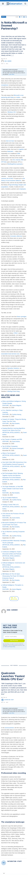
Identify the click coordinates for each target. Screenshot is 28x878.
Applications (20, 829)
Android (18, 160)
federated (10, 151)
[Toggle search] (25, 4)
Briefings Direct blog (13, 391)
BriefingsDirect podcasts (15, 164)
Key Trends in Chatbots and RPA (12, 439)
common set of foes (7, 178)
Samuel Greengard (17, 448)
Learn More (11, 74)
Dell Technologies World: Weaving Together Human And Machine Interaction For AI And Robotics (12, 475)
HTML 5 (16, 333)
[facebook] (11, 810)
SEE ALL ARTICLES (14, 598)
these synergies (21, 316)
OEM (18, 153)
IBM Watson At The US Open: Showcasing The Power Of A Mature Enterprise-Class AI (13, 576)
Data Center (20, 822)
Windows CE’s (11, 112)
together (21, 149)
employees (22, 189)
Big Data (19, 819)
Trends (19, 817)
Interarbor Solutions (13, 368)
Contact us (6, 817)
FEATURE (5, 405)
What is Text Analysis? (9, 453)
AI (17, 824)
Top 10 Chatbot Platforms (10, 497)
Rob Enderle (15, 423)
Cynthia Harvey (16, 414)
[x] (16, 810)
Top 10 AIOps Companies (10, 446)
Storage (19, 838)
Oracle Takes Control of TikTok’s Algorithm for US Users (11, 740)
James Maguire (16, 405)
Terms (6, 646)
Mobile (4, 16)
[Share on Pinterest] (24, 17)
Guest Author (16, 441)
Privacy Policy (12, 646)
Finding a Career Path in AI (10, 504)
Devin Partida (5, 770)
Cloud (18, 826)
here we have (10, 141)
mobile (18, 97)
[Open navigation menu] (3, 4)
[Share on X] (21, 17)
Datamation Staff (6, 690)
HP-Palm (4, 162)
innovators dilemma (16, 236)
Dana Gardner (6, 61)
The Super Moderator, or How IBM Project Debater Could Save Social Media (12, 489)
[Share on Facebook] (19, 17)
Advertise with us (7, 819)
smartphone (4, 85)
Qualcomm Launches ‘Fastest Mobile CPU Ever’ (13, 687)
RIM (22, 160)
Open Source (20, 834)
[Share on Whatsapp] (26, 17)
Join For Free (14, 640)
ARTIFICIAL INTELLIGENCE (11, 432)
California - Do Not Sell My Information (20, 860)
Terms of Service (3, 860)
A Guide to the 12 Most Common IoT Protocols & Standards (12, 767)
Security (19, 836)
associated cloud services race (10, 354)
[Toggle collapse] (4, 873)
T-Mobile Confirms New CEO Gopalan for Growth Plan (13, 714)
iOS (14, 160)
